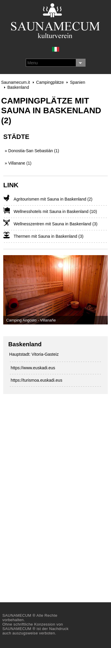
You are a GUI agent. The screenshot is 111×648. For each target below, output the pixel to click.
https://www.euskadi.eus (33, 367)
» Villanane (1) (18, 163)
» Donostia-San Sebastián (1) (32, 150)
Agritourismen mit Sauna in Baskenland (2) (53, 199)
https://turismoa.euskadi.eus (36, 380)
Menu (33, 62)
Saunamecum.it (15, 82)
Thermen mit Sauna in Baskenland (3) (48, 236)
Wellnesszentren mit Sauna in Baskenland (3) (55, 224)
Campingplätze (50, 82)
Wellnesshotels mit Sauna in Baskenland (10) (55, 211)
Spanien (77, 82)
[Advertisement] (47, 492)
